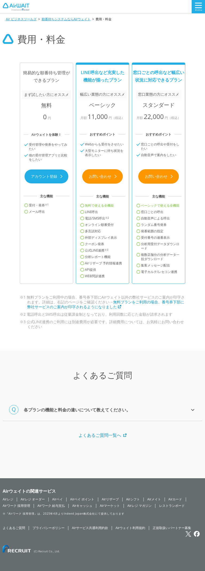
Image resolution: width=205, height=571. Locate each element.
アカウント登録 (47, 176)
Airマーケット (110, 505)
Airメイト (154, 499)
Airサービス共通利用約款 (90, 528)
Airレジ (8, 499)
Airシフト (133, 499)
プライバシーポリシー (49, 528)
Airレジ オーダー (33, 499)
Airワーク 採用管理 (16, 505)
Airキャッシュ (82, 505)
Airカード (175, 499)
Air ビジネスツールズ (21, 19)
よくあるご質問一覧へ (102, 435)
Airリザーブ (110, 499)
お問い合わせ (103, 176)
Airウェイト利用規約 (130, 528)
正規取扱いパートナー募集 (172, 528)
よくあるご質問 (14, 528)
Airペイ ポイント (82, 499)
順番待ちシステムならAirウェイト (66, 19)
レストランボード (172, 505)
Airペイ (57, 499)
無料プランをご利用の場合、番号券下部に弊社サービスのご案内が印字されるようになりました (105, 304)
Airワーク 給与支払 (51, 505)
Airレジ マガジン (139, 505)
